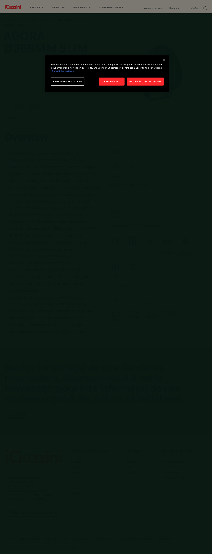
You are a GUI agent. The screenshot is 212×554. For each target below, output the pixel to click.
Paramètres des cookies (67, 81)
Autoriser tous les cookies (145, 81)
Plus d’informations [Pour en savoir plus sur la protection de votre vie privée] (63, 71)
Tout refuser (111, 81)
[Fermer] (164, 60)
